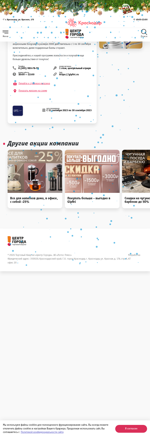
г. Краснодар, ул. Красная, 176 (18, 23)
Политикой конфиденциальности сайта (42, 432)
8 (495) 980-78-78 (28, 68)
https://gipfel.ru (69, 75)
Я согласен (131, 428)
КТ (129, 259)
